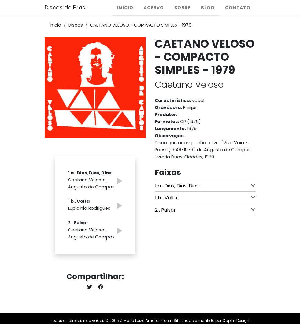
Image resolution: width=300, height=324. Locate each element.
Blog (208, 8)
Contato (237, 8)
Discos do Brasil (66, 7)
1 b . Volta (205, 197)
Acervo (154, 8)
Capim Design (235, 320)
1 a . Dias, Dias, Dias (205, 185)
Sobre (182, 8)
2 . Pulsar (205, 209)
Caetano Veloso (189, 84)
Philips (190, 107)
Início (125, 8)
